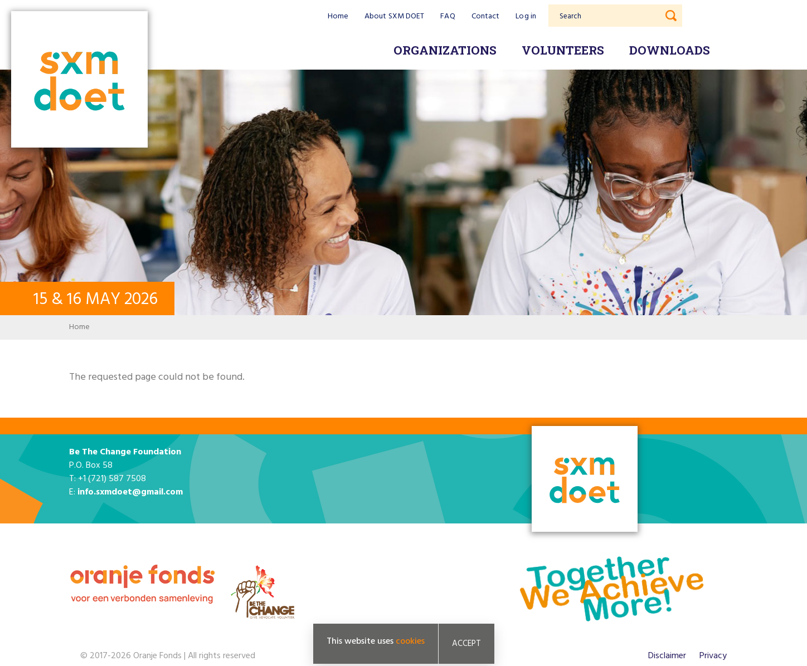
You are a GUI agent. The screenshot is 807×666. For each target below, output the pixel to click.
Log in (526, 16)
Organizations (445, 50)
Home (338, 16)
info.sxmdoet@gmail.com (130, 492)
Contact (485, 16)
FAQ (447, 16)
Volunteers (563, 50)
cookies (410, 641)
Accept (466, 643)
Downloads (669, 50)
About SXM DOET (394, 16)
